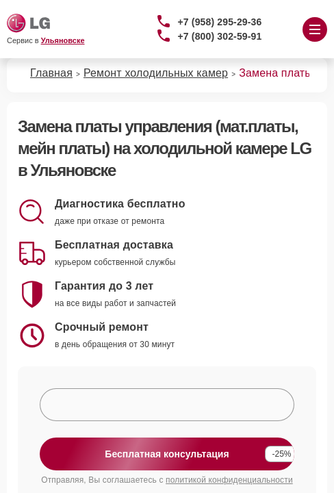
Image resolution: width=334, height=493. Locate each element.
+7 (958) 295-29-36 (220, 21)
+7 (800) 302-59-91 (220, 36)
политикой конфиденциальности (229, 480)
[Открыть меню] (315, 29)
